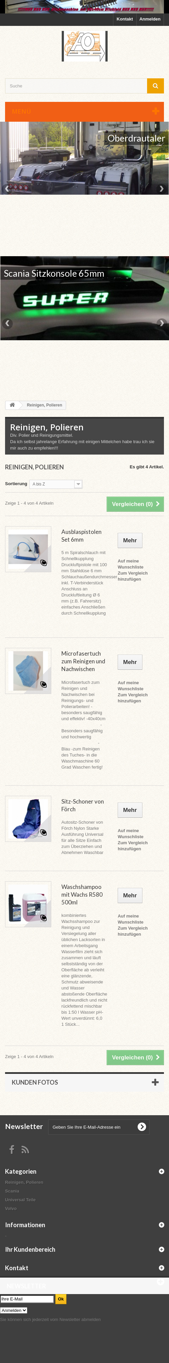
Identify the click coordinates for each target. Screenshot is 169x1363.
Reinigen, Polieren (24, 1182)
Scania (12, 1191)
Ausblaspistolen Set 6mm (81, 535)
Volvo (11, 1208)
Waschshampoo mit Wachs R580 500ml (82, 894)
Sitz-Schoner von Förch (82, 805)
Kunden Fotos (35, 1082)
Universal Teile (20, 1199)
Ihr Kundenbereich (30, 1249)
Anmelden (150, 19)
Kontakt (125, 19)
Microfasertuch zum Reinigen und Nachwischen (83, 661)
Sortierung (16, 483)
